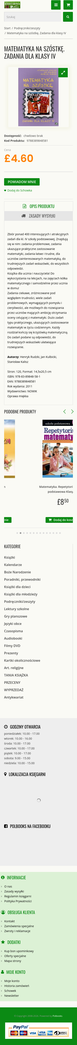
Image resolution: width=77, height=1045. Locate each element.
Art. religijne (14, 668)
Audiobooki (13, 638)
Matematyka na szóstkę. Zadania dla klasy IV (36, 33)
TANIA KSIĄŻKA (16, 675)
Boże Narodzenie (17, 572)
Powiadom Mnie (22, 182)
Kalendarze (13, 564)
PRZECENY (12, 682)
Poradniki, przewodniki (22, 579)
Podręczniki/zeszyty (27, 28)
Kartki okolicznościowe (22, 660)
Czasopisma (13, 631)
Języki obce (13, 623)
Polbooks (57, 1015)
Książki (9, 557)
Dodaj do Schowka (19, 190)
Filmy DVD (12, 645)
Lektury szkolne (16, 609)
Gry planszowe (15, 616)
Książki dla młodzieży (20, 594)
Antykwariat (13, 697)
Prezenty (11, 653)
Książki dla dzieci (17, 587)
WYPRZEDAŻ (13, 690)
